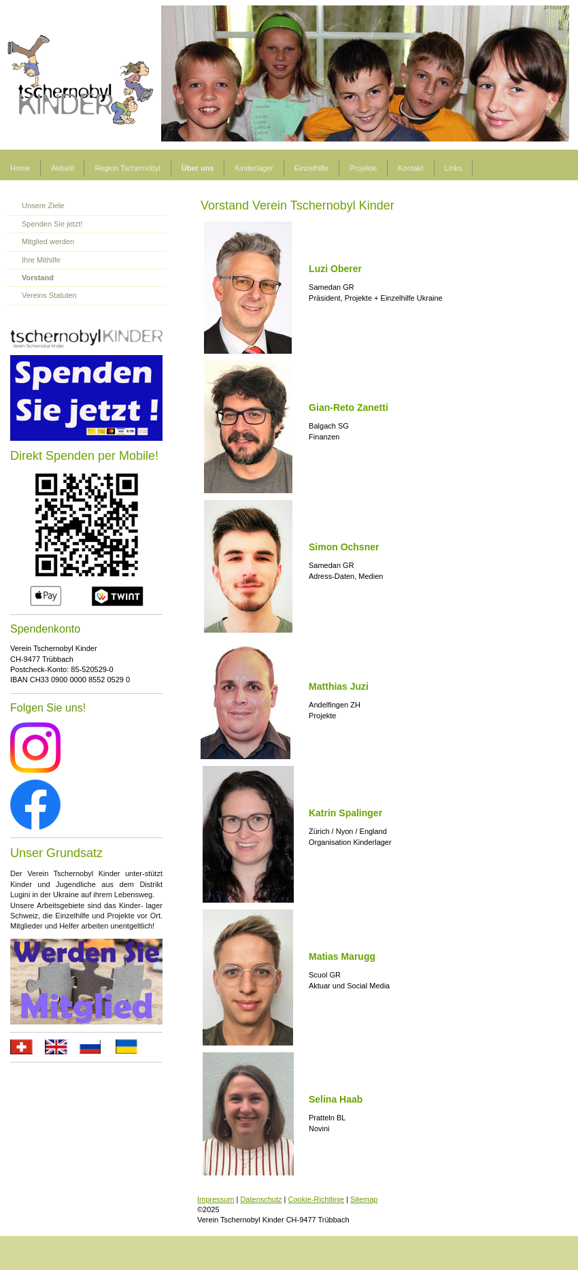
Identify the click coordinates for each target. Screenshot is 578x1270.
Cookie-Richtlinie (316, 1199)
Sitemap (363, 1199)
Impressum (215, 1199)
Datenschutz (261, 1199)
